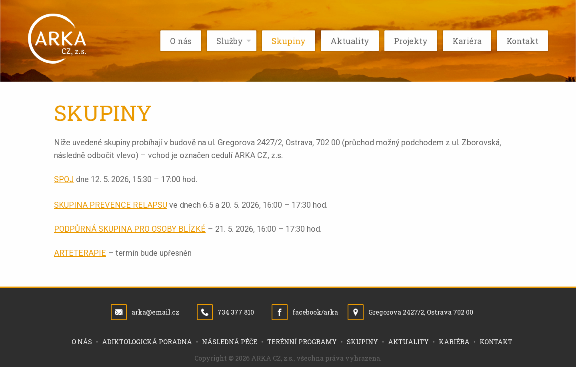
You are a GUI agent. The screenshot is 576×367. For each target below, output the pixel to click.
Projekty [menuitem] (411, 41)
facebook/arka (315, 312)
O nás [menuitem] (181, 41)
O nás (82, 341)
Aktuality (408, 341)
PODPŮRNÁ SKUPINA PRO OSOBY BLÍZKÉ (130, 229)
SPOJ (64, 179)
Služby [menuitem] (229, 41)
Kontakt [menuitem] (522, 41)
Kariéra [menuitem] (467, 41)
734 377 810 (236, 312)
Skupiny (362, 341)
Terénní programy (302, 341)
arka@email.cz (155, 312)
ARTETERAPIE (80, 253)
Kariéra (454, 341)
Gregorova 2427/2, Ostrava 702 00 (420, 312)
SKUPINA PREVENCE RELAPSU (110, 205)
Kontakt (496, 341)
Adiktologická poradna (147, 341)
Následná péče (229, 341)
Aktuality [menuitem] (349, 41)
